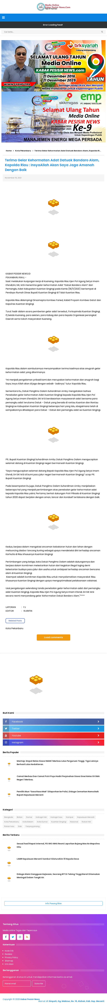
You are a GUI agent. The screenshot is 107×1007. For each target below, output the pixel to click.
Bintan (19, 817)
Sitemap (9, 960)
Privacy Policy (11, 957)
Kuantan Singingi (58, 821)
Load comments (53, 637)
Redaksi (8, 954)
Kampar (69, 817)
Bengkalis (8, 817)
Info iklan (9, 964)
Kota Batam (28, 821)
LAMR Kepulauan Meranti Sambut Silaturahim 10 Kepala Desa (48, 858)
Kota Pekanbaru (11, 821)
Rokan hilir (86, 821)
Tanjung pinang (32, 826)
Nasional (74, 821)
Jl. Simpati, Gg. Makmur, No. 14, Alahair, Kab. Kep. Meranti (75, 1001)
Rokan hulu (9, 826)
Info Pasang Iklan (53, 903)
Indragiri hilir (41, 817)
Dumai (29, 817)
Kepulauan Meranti (85, 817)
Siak (20, 826)
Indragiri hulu (56, 817)
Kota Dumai (42, 821)
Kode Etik (9, 950)
